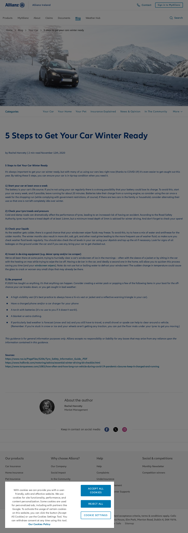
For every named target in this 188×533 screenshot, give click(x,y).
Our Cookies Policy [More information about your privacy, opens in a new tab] (39, 523)
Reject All (95, 503)
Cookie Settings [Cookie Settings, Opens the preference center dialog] (96, 515)
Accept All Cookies (96, 490)
